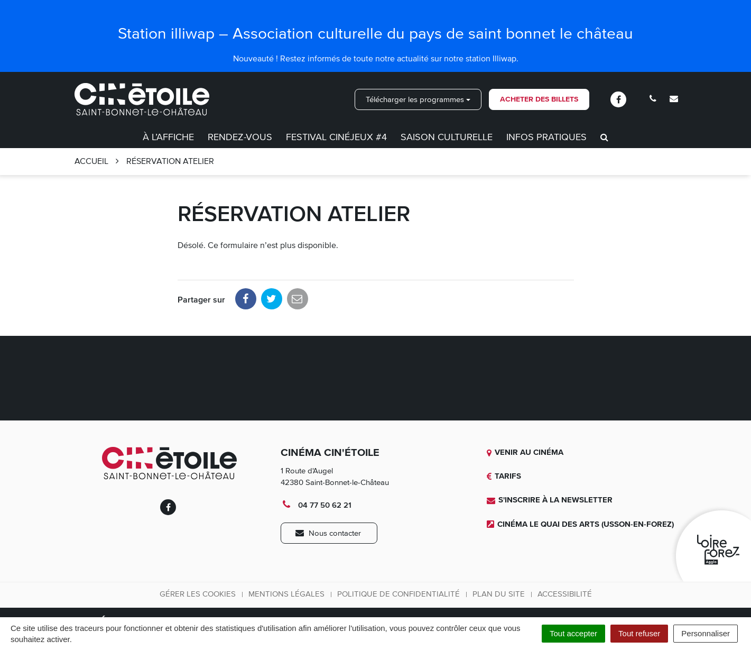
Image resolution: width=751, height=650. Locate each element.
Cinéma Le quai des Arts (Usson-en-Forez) (580, 524)
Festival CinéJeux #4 (336, 137)
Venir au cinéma (525, 452)
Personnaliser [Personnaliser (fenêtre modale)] (705, 633)
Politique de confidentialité (398, 594)
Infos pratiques (546, 137)
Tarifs (504, 476)
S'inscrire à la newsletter (550, 500)
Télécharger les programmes (418, 99)
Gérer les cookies (198, 594)
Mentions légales (286, 594)
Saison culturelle (447, 137)
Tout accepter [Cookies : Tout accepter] (573, 633)
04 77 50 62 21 (316, 505)
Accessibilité (564, 594)
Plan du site (498, 594)
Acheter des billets (539, 99)
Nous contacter (328, 533)
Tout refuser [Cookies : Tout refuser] (639, 633)
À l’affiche (168, 137)
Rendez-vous (240, 137)
